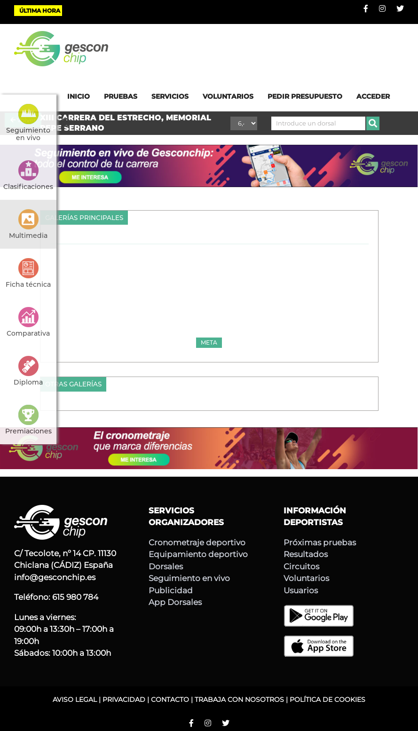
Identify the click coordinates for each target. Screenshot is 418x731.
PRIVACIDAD (124, 699)
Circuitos (301, 566)
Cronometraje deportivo (197, 542)
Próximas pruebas (320, 542)
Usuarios (301, 590)
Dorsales (166, 566)
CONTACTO (170, 699)
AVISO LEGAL (75, 699)
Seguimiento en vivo (189, 578)
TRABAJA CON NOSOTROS (239, 699)
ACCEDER (373, 96)
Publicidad (171, 590)
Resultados (306, 554)
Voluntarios (306, 578)
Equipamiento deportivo (198, 554)
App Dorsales (175, 602)
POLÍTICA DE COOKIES (327, 699)
